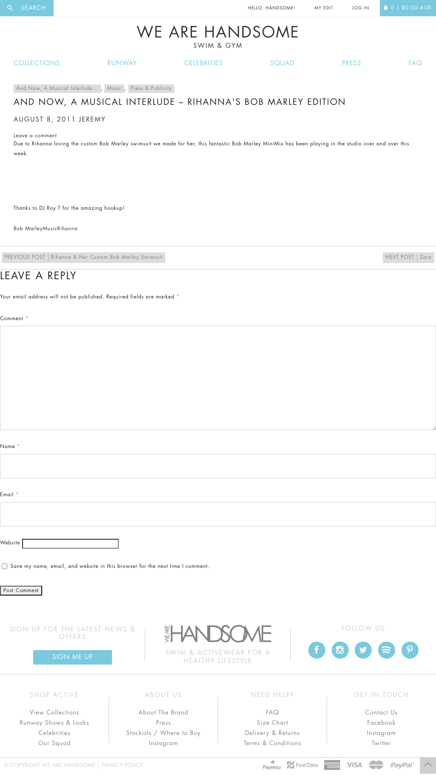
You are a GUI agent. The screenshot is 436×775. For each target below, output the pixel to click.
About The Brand (163, 713)
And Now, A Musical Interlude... (57, 88)
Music (114, 88)
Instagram (163, 743)
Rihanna (67, 228)
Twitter (381, 743)
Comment (14, 318)
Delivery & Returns (272, 733)
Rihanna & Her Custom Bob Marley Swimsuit (83, 257)
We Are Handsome (218, 37)
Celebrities (203, 63)
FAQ (415, 63)
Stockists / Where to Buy (163, 733)
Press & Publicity (151, 88)
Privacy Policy (122, 765)
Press (351, 63)
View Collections (55, 713)
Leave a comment (35, 136)
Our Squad (54, 743)
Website (10, 543)
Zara (408, 257)
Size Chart (272, 723)
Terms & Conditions (272, 743)
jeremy (92, 119)
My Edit (323, 8)
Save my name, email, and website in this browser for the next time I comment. (109, 566)
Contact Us (381, 713)
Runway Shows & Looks (54, 723)
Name (10, 446)
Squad (282, 63)
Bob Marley (28, 228)
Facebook (381, 723)
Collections (37, 63)
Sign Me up (72, 657)
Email (9, 494)
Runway (122, 63)
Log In (360, 8)
